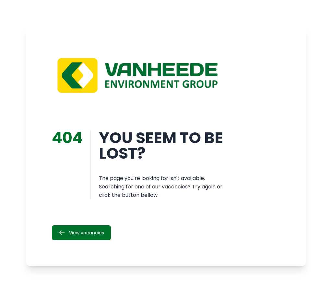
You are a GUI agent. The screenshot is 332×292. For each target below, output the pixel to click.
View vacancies (81, 233)
